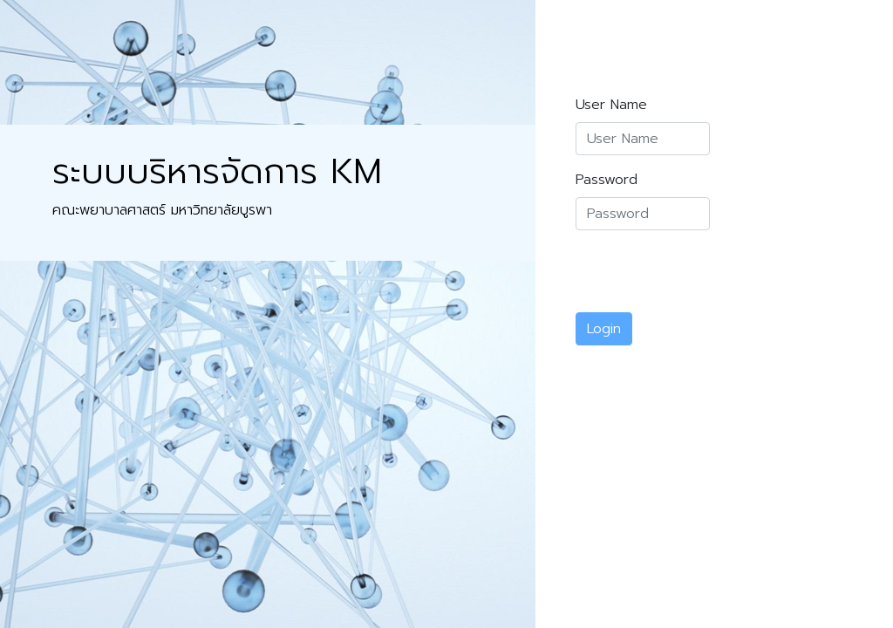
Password (606, 179)
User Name (611, 104)
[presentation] (708, 278)
